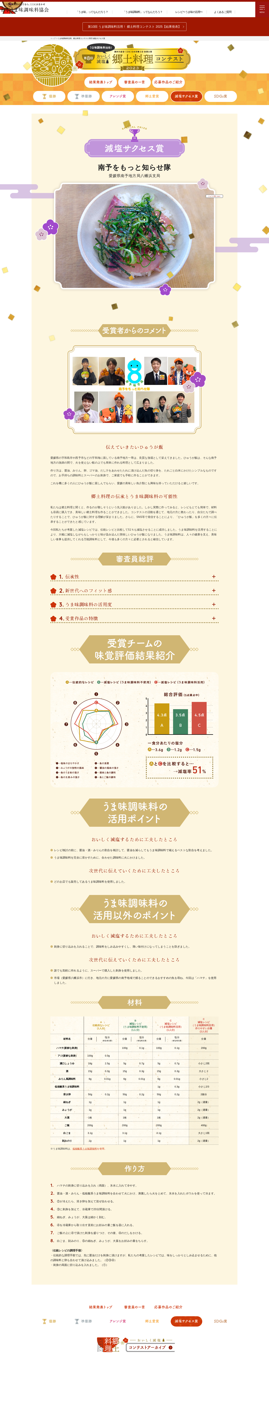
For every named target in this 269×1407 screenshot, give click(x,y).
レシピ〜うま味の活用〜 (186, 11)
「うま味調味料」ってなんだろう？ (138, 12)
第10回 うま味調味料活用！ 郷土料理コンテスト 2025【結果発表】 (134, 26)
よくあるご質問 (220, 12)
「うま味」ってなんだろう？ (89, 12)
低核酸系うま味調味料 (85, 1105)
